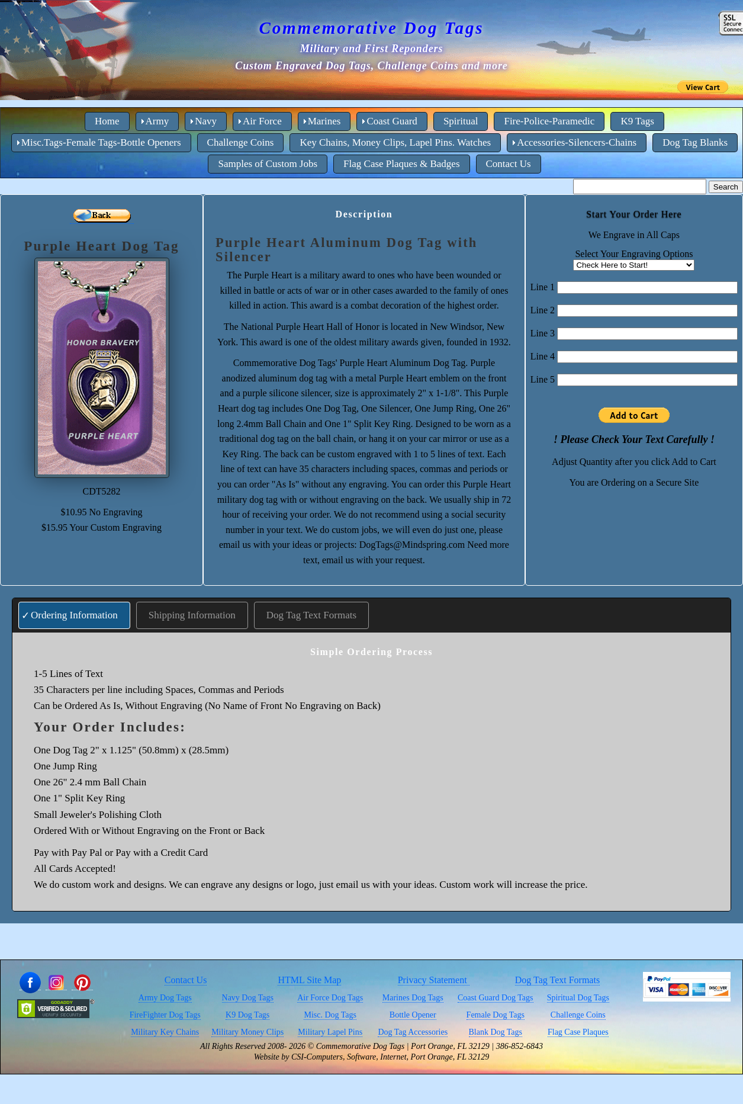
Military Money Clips (247, 1032)
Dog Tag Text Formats (311, 615)
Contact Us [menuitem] (508, 163)
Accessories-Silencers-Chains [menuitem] (576, 142)
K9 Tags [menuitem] (637, 121)
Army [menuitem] (157, 121)
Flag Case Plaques (578, 1032)
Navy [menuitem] (206, 121)
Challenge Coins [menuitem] (240, 142)
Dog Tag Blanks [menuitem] (695, 142)
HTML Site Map (309, 980)
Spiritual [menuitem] (460, 121)
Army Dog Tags (165, 997)
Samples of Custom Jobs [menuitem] (267, 163)
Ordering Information (74, 615)
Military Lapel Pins (330, 1032)
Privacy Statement (433, 980)
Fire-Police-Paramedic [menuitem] (549, 121)
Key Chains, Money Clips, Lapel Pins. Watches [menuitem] (395, 142)
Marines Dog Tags (412, 997)
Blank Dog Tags (496, 1032)
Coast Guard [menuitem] (391, 121)
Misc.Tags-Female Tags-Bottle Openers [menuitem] (101, 142)
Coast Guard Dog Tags (495, 997)
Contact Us (186, 980)
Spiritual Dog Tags (578, 997)
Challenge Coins (578, 1014)
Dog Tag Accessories (413, 1032)
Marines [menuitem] (324, 121)
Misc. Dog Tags (330, 1014)
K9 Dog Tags (247, 1014)
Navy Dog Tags (248, 997)
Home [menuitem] (107, 121)
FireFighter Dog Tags (165, 1014)
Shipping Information (192, 615)
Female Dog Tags (496, 1014)
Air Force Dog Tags (330, 997)
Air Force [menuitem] (262, 121)
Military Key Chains (165, 1032)
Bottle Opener (413, 1014)
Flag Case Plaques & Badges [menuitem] (401, 163)
